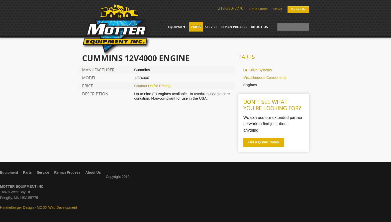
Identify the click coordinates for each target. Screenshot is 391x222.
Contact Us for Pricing (152, 86)
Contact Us (298, 9)
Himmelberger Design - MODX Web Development (38, 207)
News (277, 9)
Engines (250, 85)
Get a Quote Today (263, 142)
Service (211, 27)
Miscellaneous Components (264, 78)
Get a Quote (258, 9)
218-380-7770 (230, 8)
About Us (259, 27)
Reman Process (234, 27)
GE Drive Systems (257, 70)
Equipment (177, 27)
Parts (196, 27)
